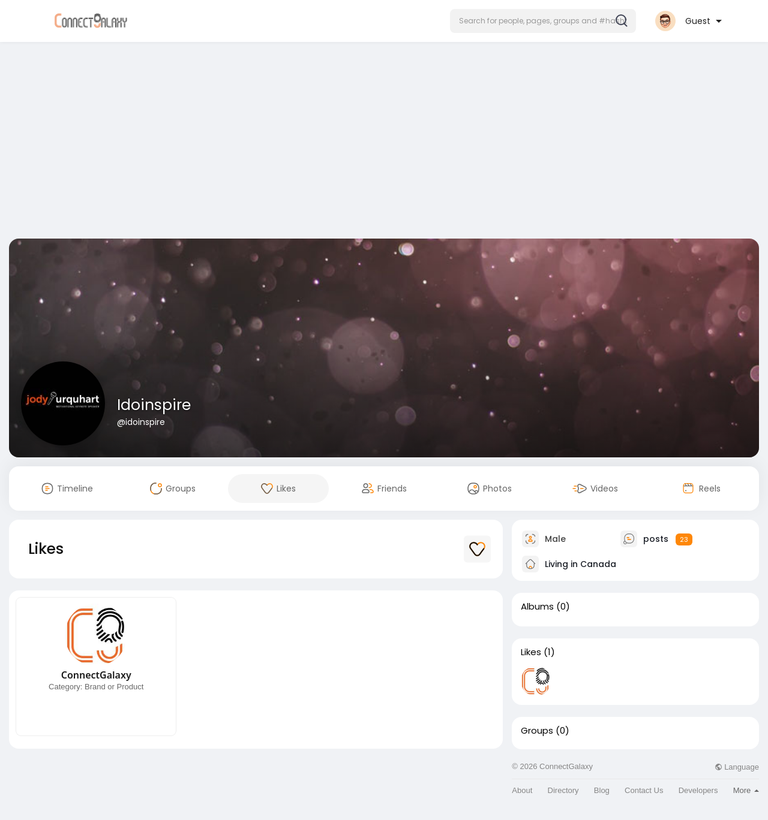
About (522, 790)
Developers (698, 790)
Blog (602, 790)
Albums (537, 606)
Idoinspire (154, 404)
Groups (537, 730)
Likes (531, 652)
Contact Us (644, 790)
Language (737, 767)
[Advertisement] (384, 143)
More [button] (746, 790)
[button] (543, 21)
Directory (563, 790)
